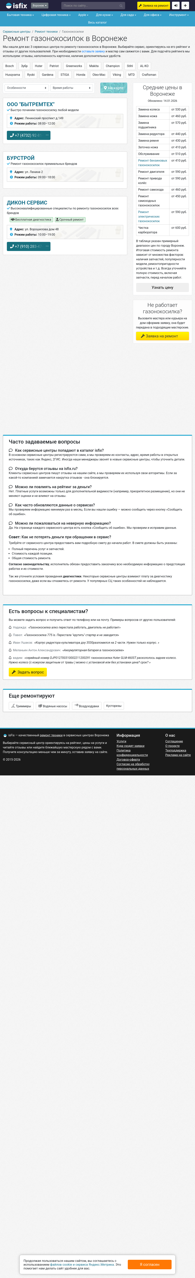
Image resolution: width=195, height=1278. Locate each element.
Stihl (130, 66)
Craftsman (149, 75)
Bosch (9, 66)
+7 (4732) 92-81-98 (28, 135)
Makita (94, 66)
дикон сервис (27, 203)
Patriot (54, 66)
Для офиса (151, 15)
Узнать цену (162, 287)
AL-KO (144, 66)
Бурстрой (20, 158)
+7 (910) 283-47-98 (28, 246)
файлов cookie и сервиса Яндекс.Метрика (82, 1264)
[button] (93, 5)
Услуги (121, 741)
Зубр (24, 66)
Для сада (127, 15)
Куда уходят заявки (130, 746)
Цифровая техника (54, 15)
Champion (113, 66)
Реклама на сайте (178, 755)
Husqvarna (12, 75)
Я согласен (150, 1264)
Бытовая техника (19, 15)
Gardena (47, 75)
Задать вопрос (30, 672)
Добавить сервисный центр (185, 5)
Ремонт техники (46, 31)
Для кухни (103, 15)
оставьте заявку (93, 51)
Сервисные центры (16, 31)
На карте (113, 88)
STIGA (65, 75)
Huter (38, 66)
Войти (176, 5)
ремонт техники (51, 735)
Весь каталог (97, 22)
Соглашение (174, 741)
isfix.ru (16, 6)
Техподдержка (175, 750)
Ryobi (31, 75)
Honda (80, 75)
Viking (117, 75)
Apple (82, 15)
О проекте (172, 746)
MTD (131, 75)
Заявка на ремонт (156, 5)
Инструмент (177, 15)
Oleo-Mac (99, 75)
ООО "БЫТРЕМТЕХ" (30, 104)
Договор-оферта (128, 759)
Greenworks (74, 66)
